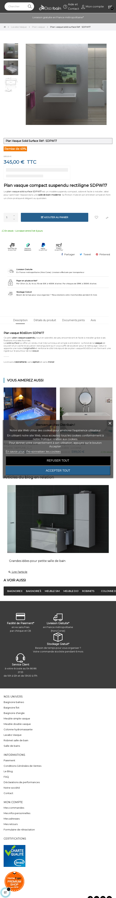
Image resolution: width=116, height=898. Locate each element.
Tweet (87, 254)
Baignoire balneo (14, 702)
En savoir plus (15, 451)
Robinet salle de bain (16, 740)
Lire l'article (17, 572)
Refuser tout (58, 460)
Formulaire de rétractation (19, 829)
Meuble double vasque (17, 723)
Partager (69, 254)
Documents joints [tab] (73, 320)
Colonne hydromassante (18, 729)
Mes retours (11, 824)
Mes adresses (12, 818)
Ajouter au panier (54, 217)
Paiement (9, 760)
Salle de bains (12, 745)
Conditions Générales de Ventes (22, 765)
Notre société (12, 787)
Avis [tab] (93, 320)
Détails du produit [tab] (45, 320)
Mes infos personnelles (17, 813)
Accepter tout (58, 470)
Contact (8, 793)
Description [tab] (20, 320)
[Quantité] (11, 217)
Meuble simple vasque (17, 718)
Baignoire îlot (11, 707)
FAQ (6, 776)
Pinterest (105, 254)
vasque (98, 343)
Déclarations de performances (22, 782)
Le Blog (8, 771)
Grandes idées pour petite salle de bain (37, 561)
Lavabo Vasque (13, 734)
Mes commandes (14, 807)
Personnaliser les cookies (43, 451)
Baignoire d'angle (14, 713)
